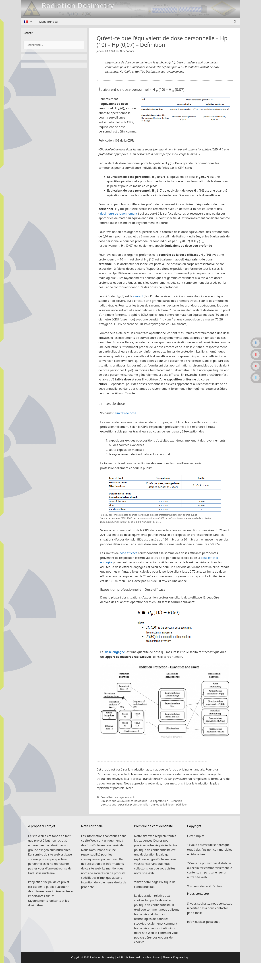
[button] (164, 746)
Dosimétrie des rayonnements (117, 797)
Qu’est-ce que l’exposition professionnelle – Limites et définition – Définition (143, 804)
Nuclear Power (151, 957)
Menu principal (49, 21)
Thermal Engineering (175, 957)
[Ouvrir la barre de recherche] (235, 21)
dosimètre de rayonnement (118, 214)
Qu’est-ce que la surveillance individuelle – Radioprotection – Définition (141, 801)
